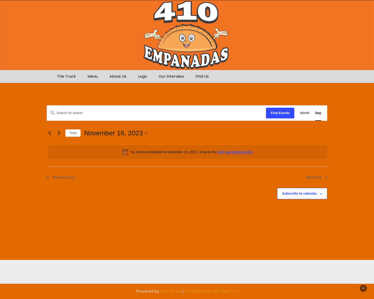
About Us (117, 76)
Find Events (280, 113)
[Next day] (59, 133)
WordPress (170, 291)
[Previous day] (49, 133)
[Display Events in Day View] (318, 113)
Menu (93, 76)
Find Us (202, 76)
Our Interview (171, 76)
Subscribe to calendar (299, 193)
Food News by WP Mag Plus (211, 291)
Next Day (316, 177)
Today (73, 133)
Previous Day (61, 177)
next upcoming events (234, 152)
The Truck (66, 76)
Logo (142, 76)
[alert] (188, 152)
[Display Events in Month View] (304, 113)
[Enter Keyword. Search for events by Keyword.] (156, 113)
